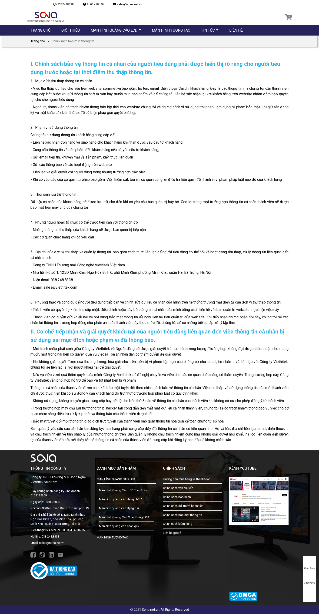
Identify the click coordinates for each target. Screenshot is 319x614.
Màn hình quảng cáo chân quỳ (119, 526)
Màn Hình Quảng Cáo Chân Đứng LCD (124, 517)
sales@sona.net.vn (51, 543)
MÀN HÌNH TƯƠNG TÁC (112, 537)
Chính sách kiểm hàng (177, 523)
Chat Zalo (309, 564)
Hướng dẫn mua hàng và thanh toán (186, 479)
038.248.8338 (50, 536)
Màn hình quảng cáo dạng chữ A (121, 499)
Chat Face (309, 578)
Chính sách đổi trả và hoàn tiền (183, 506)
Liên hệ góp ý (172, 533)
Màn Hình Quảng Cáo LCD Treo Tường (124, 490)
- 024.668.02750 (75, 530)
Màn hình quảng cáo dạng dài (119, 508)
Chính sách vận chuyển (178, 488)
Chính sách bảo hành (177, 497)
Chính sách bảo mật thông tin (182, 515)
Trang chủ (37, 41)
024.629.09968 (55, 530)
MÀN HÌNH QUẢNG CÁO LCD (116, 479)
